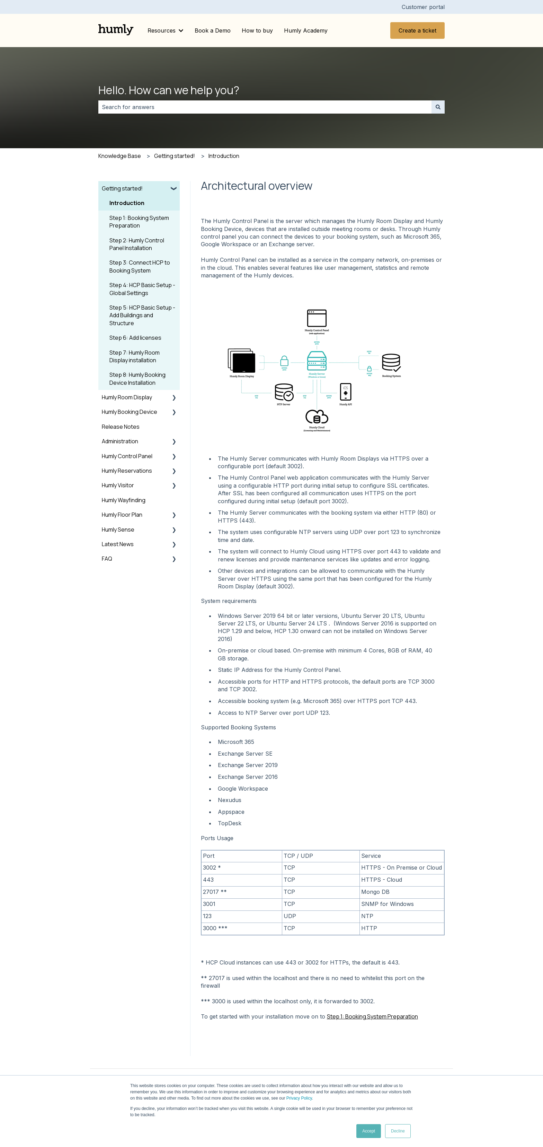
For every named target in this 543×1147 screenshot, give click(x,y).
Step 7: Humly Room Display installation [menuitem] (134, 356)
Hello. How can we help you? (168, 90)
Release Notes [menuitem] (121, 426)
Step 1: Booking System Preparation (372, 1016)
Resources (162, 30)
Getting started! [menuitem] (122, 188)
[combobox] (264, 107)
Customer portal (423, 6)
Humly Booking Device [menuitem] (129, 412)
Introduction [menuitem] (126, 203)
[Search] (438, 107)
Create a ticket (417, 30)
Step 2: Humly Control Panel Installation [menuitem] (136, 244)
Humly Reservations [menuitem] (127, 470)
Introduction (223, 156)
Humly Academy (306, 30)
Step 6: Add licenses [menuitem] (135, 337)
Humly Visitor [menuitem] (118, 485)
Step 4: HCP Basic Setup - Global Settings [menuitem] (142, 288)
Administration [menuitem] (120, 441)
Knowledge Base (119, 156)
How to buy (257, 30)
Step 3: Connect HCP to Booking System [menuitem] (139, 266)
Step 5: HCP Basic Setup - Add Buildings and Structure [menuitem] (142, 315)
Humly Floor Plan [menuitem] (122, 514)
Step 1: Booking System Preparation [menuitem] (139, 221)
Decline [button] (398, 1131)
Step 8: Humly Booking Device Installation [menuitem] (137, 378)
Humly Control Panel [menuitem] (127, 456)
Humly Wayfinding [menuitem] (123, 500)
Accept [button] (368, 1131)
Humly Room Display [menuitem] (127, 397)
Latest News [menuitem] (118, 544)
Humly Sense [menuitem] (118, 529)
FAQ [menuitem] (107, 558)
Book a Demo (213, 30)
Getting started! (174, 156)
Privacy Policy (299, 1098)
